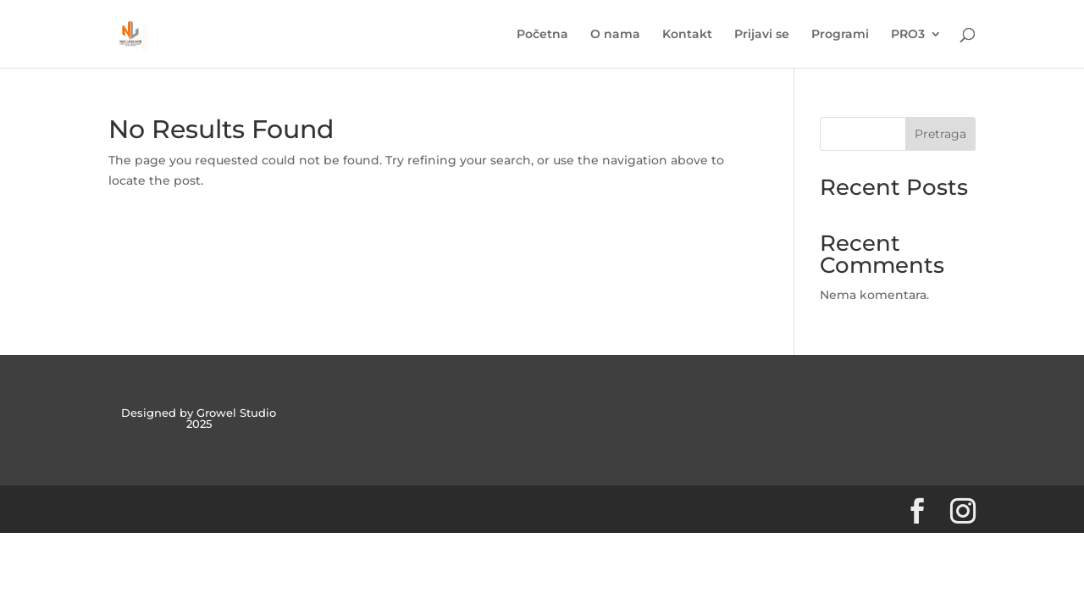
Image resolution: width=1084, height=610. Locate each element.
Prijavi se (761, 35)
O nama (615, 35)
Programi (840, 35)
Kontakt (687, 35)
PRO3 (908, 35)
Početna (542, 35)
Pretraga (940, 133)
